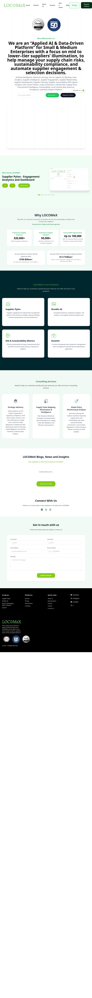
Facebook (75, 595)
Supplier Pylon (6, 598)
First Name (13, 539)
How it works (61, 5)
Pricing (74, 5)
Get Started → (52, 95)
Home (28, 5)
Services (52, 5)
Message (12, 556)
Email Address (14, 548)
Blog (67, 5)
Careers (50, 606)
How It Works (29, 603)
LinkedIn (74, 602)
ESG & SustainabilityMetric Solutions (8, 604)
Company (27, 606)
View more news (46, 484)
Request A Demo (68, 95)
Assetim (4, 607)
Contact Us (51, 608)
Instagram (75, 598)
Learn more (24, 186)
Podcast (50, 603)
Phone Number (51, 548)
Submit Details (46, 575)
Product (36, 5)
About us (50, 598)
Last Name (50, 539)
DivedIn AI (5, 601)
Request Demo (52, 601)
